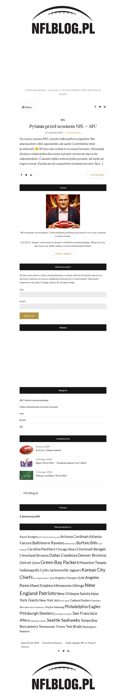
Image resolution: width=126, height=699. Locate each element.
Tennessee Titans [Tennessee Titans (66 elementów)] (52, 626)
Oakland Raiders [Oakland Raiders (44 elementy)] (80, 600)
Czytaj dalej (97, 174)
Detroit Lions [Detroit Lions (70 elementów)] (30, 563)
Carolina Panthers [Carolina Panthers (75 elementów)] (41, 549)
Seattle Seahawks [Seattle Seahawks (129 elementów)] (63, 620)
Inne (22, 413)
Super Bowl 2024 (30, 642)
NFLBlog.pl (30, 493)
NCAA (23, 420)
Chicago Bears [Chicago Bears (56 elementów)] (66, 549)
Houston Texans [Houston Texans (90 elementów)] (93, 562)
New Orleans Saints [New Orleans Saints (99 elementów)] (73, 593)
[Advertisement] (63, 62)
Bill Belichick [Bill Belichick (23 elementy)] (70, 543)
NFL (63, 119)
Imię (22, 289)
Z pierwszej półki (30, 516)
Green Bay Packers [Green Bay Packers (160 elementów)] (60, 562)
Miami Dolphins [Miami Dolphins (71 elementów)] (41, 585)
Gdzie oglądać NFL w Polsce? (80, 642)
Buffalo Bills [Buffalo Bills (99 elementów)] (87, 542)
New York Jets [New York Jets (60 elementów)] (49, 600)
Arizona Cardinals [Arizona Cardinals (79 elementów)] (74, 536)
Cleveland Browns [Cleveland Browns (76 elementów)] (34, 555)
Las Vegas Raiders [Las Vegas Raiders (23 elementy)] (41, 578)
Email (23, 301)
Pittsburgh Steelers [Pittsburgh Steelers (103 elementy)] (37, 613)
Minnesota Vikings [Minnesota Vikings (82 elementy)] (69, 585)
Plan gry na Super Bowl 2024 (51, 475)
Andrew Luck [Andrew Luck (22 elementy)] (54, 537)
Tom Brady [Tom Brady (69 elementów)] (74, 626)
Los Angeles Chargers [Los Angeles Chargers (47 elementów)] (64, 578)
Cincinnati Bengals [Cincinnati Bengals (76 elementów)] (91, 549)
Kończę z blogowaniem (48, 450)
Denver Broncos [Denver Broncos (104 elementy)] (92, 555)
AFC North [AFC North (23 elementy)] (43, 537)
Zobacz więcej (63, 253)
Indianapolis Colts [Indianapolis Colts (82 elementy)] (34, 570)
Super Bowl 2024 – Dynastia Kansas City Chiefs (61, 462)
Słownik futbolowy (52, 642)
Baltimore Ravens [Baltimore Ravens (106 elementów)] (48, 542)
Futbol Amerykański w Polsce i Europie (39, 407)
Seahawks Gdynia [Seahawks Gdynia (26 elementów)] (38, 621)
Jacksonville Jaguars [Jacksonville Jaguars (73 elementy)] (65, 570)
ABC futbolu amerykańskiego (34, 400)
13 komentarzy (73, 132)
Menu (27, 107)
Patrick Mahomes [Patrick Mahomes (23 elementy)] (37, 607)
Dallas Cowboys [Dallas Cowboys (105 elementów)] (63, 555)
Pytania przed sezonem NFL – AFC (63, 126)
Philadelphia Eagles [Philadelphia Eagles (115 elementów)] (82, 606)
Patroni (25, 646)
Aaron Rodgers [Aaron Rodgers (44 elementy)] (29, 536)
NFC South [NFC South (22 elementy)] (65, 601)
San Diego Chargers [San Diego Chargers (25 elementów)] (63, 614)
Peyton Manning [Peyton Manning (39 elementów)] (54, 607)
